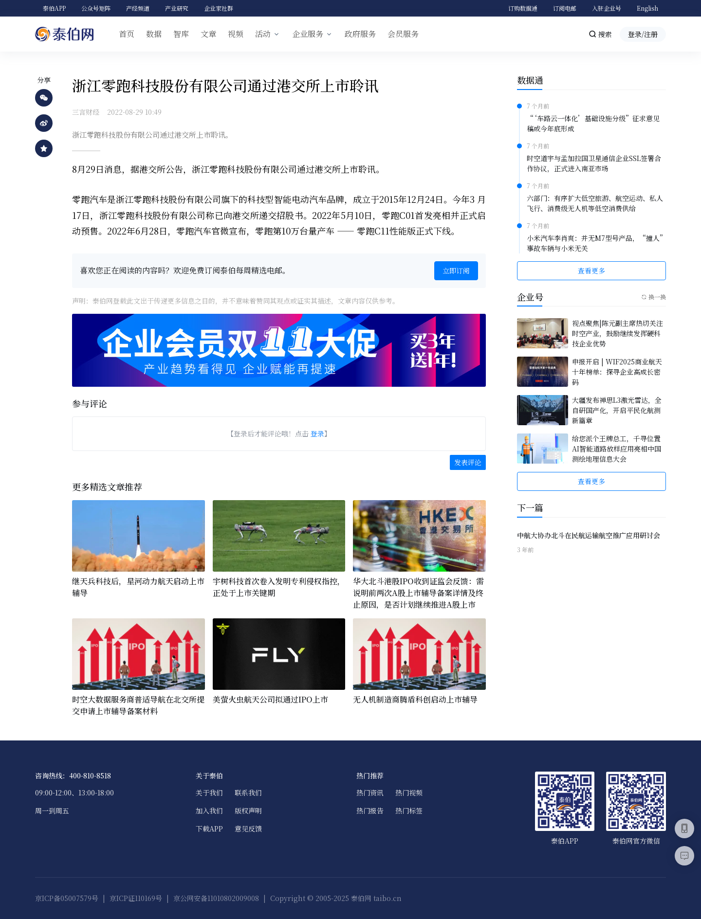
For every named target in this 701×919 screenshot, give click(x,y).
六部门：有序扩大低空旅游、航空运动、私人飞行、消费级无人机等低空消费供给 (595, 203)
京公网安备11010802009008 (216, 898)
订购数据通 (522, 8)
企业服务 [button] (307, 33)
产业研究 (176, 8)
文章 (208, 33)
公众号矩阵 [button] (96, 8)
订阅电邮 (564, 8)
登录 (317, 433)
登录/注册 (643, 34)
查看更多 (591, 270)
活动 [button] (263, 33)
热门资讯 (370, 792)
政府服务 (360, 33)
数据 (154, 33)
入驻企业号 (606, 8)
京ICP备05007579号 (66, 898)
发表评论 (467, 462)
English (647, 8)
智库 (181, 33)
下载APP (209, 828)
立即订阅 (456, 270)
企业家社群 (218, 8)
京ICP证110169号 (136, 898)
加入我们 (209, 810)
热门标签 (409, 810)
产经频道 (137, 8)
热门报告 (370, 810)
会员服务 (403, 33)
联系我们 (248, 792)
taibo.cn (387, 898)
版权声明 (248, 810)
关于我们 (209, 792)
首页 (126, 33)
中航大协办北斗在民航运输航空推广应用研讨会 (588, 535)
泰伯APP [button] (54, 8)
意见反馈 (248, 828)
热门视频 (409, 792)
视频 (235, 33)
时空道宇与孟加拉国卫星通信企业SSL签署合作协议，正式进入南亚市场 (594, 163)
